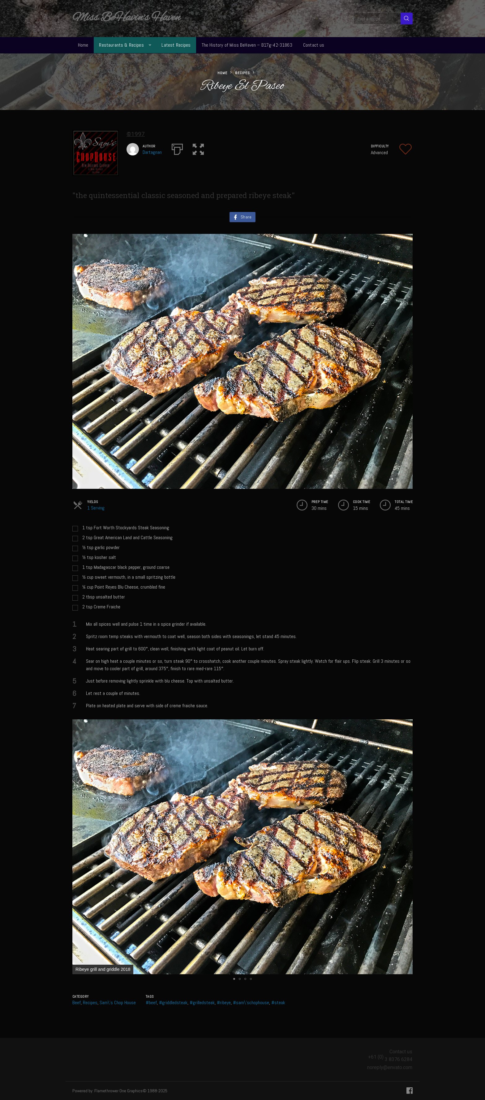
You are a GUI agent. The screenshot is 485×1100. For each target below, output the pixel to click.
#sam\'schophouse (251, 1002)
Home (83, 45)
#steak (278, 1002)
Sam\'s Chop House (118, 1002)
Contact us (313, 45)
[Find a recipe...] (377, 18)
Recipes (242, 72)
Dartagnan (152, 152)
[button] (198, 148)
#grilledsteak (202, 1002)
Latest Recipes (176, 45)
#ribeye (224, 1002)
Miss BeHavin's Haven (126, 18)
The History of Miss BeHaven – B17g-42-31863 (247, 45)
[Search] (407, 18)
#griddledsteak (173, 1002)
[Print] (177, 148)
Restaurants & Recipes (121, 45)
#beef (151, 1002)
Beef (76, 1002)
